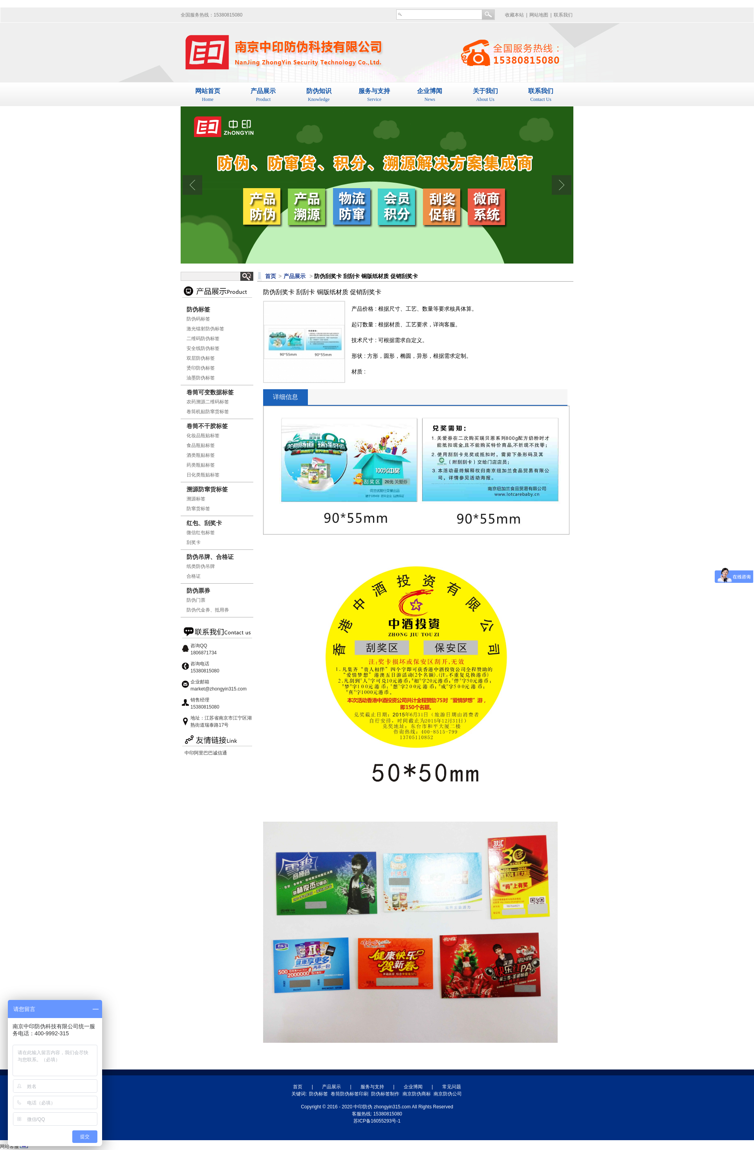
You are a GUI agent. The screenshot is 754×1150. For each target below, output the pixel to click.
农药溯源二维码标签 (208, 402)
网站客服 (9, 1146)
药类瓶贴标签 (201, 465)
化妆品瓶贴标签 (203, 435)
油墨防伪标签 (201, 378)
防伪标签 (198, 309)
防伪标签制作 (385, 1094)
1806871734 (203, 653)
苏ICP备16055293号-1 (377, 1121)
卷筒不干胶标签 (207, 426)
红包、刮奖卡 (204, 523)
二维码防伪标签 (203, 338)
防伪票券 (198, 590)
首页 (297, 1087)
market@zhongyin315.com (218, 689)
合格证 (194, 576)
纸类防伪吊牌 (201, 566)
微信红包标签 (201, 532)
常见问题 (451, 1087)
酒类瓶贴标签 (201, 455)
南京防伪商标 (417, 1094)
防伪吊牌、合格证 (210, 556)
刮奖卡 (194, 542)
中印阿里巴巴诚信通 (206, 753)
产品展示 (331, 1087)
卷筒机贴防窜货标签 (208, 411)
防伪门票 (196, 600)
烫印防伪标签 (201, 368)
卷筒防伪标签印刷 (349, 1094)
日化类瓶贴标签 (203, 475)
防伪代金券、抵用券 (208, 610)
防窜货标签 (198, 508)
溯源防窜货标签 (207, 489)
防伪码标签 (198, 319)
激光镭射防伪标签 (205, 328)
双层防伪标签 (201, 358)
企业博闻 (413, 1087)
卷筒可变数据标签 (210, 392)
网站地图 (538, 15)
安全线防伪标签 (203, 348)
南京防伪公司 (448, 1094)
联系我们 (563, 15)
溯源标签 (196, 499)
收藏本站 (514, 15)
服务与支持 (372, 1087)
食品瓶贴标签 (201, 445)
